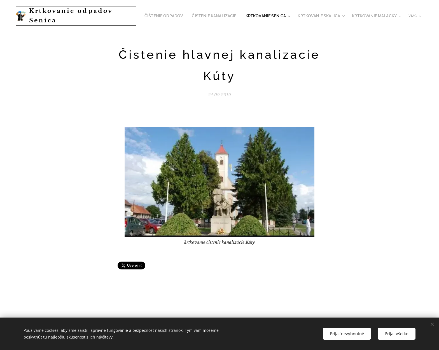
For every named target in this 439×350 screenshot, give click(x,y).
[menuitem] (181, 16)
